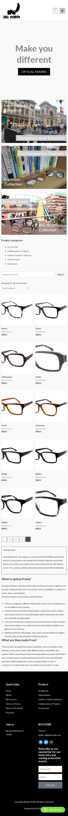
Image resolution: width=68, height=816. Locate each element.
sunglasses (7, 665)
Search (61, 274)
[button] (53, 810)
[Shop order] (15, 288)
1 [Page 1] (10, 539)
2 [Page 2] (16, 539)
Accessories (12, 247)
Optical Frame (13, 259)
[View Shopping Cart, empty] (55, 11)
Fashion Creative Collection (19, 255)
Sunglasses (12, 264)
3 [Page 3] (22, 539)
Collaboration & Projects (18, 251)
